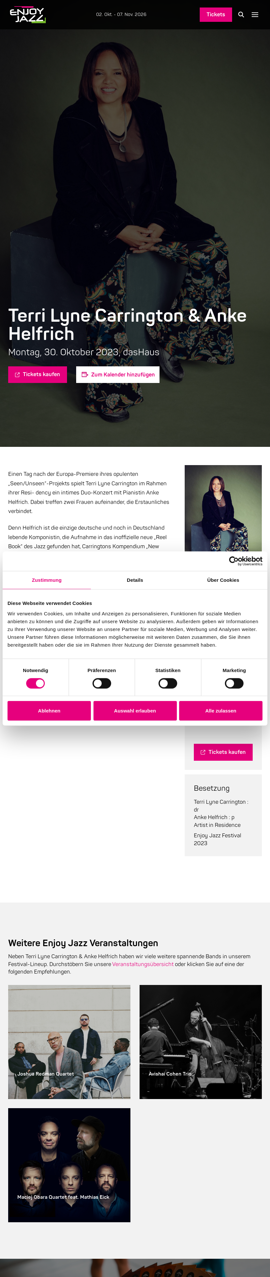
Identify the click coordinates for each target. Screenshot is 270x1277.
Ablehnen (49, 710)
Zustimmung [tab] (47, 580)
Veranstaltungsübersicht (143, 964)
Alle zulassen (220, 710)
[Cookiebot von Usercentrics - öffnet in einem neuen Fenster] (233, 561)
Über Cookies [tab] (223, 580)
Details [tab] (135, 580)
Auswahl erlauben (135, 710)
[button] (241, 15)
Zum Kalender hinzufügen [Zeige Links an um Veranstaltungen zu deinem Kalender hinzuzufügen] (123, 374)
